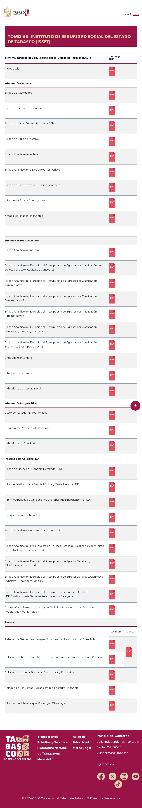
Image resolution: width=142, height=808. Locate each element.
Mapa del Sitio (47, 759)
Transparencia (48, 737)
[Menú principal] (131, 14)
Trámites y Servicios (52, 742)
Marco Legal (82, 748)
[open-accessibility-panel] (135, 406)
